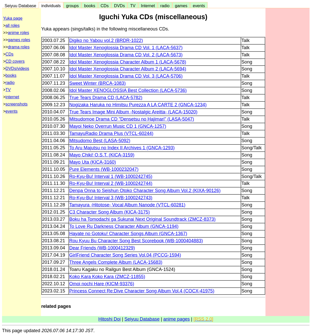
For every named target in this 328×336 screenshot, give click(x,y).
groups (72, 5)
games (181, 5)
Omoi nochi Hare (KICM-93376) (101, 283)
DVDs (119, 5)
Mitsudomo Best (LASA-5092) (99, 140)
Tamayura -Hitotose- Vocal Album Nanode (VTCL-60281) (127, 204)
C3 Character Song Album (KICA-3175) (109, 212)
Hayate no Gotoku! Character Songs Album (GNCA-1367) (128, 233)
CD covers (15, 61)
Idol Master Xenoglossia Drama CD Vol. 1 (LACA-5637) (125, 47)
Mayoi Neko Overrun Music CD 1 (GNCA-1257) (117, 126)
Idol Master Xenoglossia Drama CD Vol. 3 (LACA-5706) (125, 76)
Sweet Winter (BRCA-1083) (97, 83)
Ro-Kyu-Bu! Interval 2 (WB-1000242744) (110, 183)
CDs (104, 5)
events (198, 5)
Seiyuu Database (20, 5)
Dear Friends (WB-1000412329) (102, 247)
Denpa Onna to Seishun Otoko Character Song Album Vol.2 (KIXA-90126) (144, 190)
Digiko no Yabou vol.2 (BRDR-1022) (106, 40)
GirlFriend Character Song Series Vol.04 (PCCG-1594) (125, 255)
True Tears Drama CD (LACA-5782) (105, 97)
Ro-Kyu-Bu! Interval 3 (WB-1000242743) (110, 197)
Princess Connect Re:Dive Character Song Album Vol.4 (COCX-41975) (141, 290)
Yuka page (13, 18)
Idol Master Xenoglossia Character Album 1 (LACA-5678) (127, 62)
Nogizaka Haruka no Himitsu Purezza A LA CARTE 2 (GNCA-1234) (138, 104)
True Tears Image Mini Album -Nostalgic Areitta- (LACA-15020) (133, 111)
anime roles (18, 32)
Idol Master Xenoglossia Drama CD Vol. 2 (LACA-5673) (125, 54)
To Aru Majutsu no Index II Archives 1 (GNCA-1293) (122, 147)
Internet (148, 5)
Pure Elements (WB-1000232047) (103, 169)
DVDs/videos (17, 68)
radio (165, 5)
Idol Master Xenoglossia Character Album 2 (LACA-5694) (127, 68)
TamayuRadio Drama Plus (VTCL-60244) (111, 133)
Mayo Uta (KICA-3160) (92, 162)
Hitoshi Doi (109, 319)
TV (133, 5)
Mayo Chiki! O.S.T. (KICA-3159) (101, 155)
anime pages (176, 319)
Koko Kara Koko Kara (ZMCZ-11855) (107, 276)
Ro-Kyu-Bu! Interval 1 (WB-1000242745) (110, 176)
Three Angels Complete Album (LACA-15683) (115, 262)
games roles (19, 40)
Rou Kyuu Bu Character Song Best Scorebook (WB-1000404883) (136, 240)
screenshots (16, 104)
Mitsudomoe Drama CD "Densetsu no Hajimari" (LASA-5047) (131, 119)
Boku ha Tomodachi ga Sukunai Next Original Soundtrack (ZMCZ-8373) (142, 219)
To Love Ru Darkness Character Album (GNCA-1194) (123, 226)
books (89, 5)
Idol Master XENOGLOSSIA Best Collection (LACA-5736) (128, 90)
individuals (51, 5)
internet (12, 97)
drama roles (18, 47)
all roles (12, 25)
